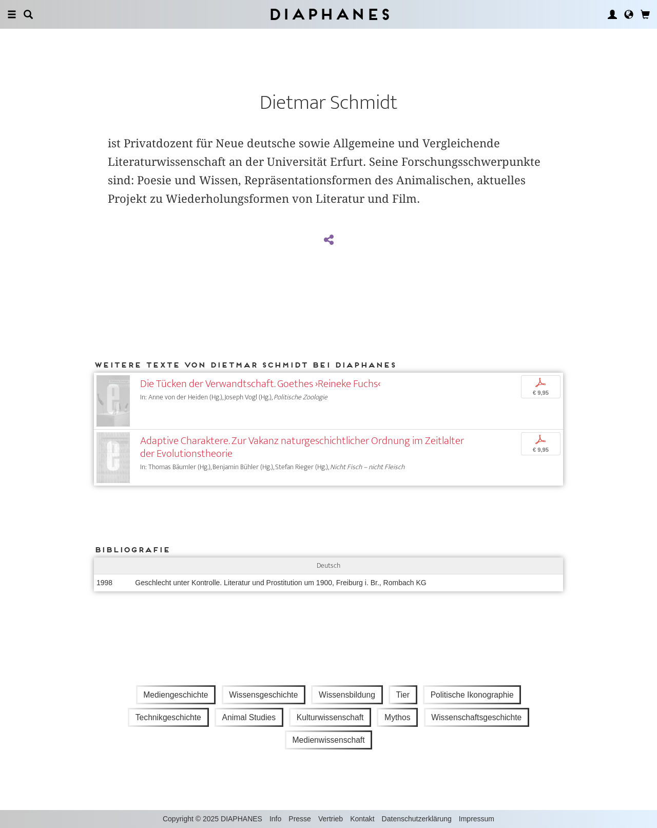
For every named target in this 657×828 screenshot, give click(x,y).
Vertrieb (330, 819)
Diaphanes (329, 14)
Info (275, 819)
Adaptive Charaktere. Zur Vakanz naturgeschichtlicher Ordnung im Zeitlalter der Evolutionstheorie (302, 447)
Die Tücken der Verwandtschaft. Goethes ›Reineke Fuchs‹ (260, 384)
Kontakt (362, 819)
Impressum (476, 819)
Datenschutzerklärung (417, 819)
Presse (299, 819)
